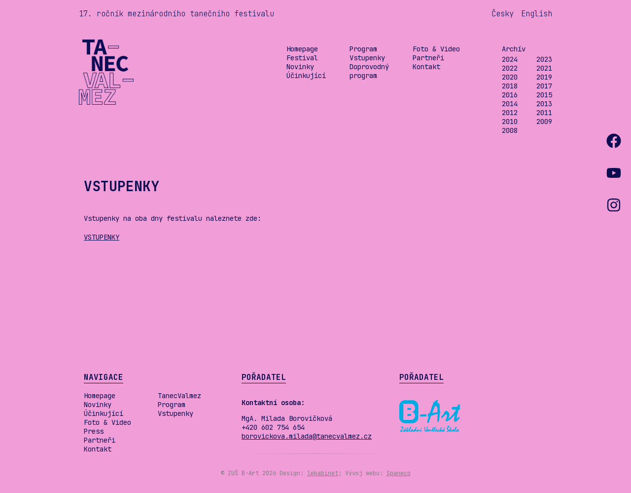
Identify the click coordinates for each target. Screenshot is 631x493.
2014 (510, 103)
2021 (544, 68)
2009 (544, 121)
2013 (544, 103)
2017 (544, 86)
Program (363, 48)
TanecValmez (179, 395)
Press (94, 431)
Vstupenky (367, 57)
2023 (544, 59)
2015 (544, 94)
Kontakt (426, 66)
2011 (544, 112)
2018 (510, 86)
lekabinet (322, 473)
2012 (510, 112)
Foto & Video (436, 48)
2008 (510, 130)
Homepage (302, 48)
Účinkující (306, 75)
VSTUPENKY (101, 237)
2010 (510, 121)
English (536, 13)
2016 (510, 94)
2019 (544, 77)
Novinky (300, 66)
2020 (510, 77)
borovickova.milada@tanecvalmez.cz (307, 436)
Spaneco (398, 473)
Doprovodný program (369, 71)
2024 (510, 59)
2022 (510, 68)
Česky (502, 13)
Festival (302, 57)
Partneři (428, 57)
